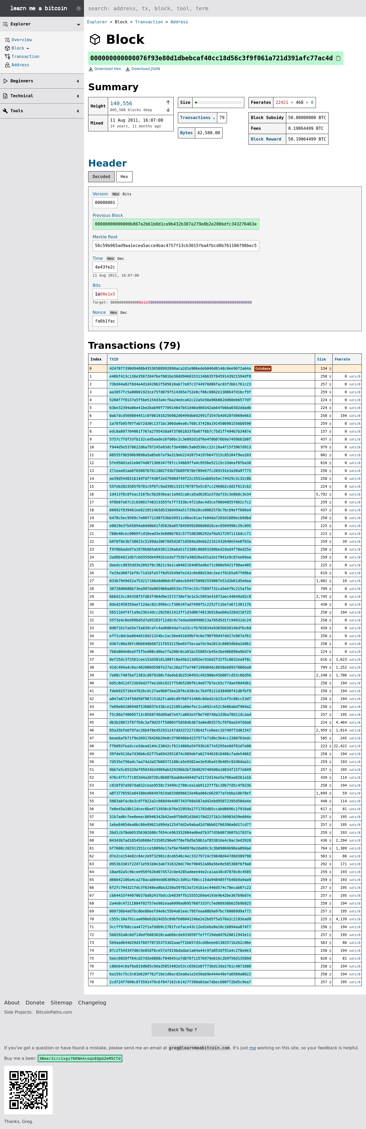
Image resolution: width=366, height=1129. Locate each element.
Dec (121, 258)
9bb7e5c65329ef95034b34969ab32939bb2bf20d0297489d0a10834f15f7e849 (180, 769)
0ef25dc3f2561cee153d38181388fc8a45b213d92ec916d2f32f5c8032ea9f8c (180, 659)
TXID (113, 359)
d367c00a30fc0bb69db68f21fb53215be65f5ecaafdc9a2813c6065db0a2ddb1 (180, 644)
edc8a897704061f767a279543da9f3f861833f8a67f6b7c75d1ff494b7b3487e (180, 431)
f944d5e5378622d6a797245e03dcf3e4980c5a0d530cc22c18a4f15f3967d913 (180, 447)
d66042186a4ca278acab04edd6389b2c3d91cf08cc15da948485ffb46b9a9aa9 (180, 880)
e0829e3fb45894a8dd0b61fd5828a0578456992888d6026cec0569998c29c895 (180, 526)
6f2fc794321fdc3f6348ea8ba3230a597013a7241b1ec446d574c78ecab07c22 (180, 887)
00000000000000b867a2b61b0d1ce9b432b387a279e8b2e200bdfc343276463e (176, 224)
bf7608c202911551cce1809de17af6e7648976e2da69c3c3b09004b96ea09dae (180, 848)
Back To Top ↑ (183, 1029)
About (12, 1002)
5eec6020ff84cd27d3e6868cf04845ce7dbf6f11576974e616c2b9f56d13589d (180, 958)
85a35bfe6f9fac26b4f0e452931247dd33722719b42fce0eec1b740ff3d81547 (180, 730)
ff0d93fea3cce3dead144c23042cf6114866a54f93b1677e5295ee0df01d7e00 (180, 746)
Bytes (186, 132)
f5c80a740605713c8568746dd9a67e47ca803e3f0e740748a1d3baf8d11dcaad (180, 714)
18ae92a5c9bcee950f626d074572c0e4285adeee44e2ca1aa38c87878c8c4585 (180, 872)
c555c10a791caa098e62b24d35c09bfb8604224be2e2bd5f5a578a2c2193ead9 (180, 919)
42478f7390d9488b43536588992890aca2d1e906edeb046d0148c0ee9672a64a (180, 368)
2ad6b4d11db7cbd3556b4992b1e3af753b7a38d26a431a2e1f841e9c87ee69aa (180, 557)
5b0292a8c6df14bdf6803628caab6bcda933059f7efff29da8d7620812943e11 (180, 935)
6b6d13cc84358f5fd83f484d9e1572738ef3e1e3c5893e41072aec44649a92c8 (180, 596)
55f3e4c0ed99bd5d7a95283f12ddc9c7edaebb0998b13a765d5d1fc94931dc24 (180, 620)
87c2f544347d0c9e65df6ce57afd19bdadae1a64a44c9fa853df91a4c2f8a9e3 (180, 950)
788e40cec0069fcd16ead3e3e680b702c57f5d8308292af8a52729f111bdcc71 (180, 533)
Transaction (149, 21)
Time (98, 258)
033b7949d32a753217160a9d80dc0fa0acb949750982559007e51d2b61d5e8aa (180, 581)
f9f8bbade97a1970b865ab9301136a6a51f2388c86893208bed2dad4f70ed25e (180, 549)
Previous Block (108, 215)
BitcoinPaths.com (54, 1012)
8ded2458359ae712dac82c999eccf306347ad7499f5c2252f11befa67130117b (180, 604)
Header (107, 163)
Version (100, 193)
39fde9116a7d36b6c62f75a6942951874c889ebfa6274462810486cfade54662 (180, 754)
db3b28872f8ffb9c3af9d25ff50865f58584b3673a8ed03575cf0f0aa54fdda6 (180, 722)
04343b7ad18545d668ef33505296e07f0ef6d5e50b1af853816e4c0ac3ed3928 (180, 840)
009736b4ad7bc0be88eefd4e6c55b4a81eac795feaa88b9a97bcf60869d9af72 (180, 911)
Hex (124, 176)
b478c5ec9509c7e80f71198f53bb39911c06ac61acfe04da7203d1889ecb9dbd (180, 518)
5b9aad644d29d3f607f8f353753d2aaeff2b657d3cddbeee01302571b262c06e (180, 942)
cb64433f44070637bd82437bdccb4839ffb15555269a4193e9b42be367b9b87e (180, 895)
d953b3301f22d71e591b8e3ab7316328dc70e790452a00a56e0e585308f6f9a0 (180, 864)
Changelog (92, 1002)
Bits (127, 194)
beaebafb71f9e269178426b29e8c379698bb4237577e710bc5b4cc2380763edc (180, 738)
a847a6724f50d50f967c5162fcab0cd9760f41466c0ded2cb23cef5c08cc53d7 (180, 699)
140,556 (121, 103)
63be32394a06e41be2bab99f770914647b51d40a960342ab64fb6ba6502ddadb (180, 408)
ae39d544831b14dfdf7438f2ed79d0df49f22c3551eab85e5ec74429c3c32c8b (180, 478)
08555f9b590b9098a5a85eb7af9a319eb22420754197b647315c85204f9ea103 (180, 455)
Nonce (99, 312)
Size (321, 359)
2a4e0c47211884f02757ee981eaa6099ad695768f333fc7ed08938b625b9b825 (180, 903)
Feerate (342, 359)
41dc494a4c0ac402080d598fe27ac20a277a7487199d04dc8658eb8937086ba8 (180, 667)
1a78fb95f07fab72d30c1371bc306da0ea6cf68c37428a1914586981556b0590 (180, 423)
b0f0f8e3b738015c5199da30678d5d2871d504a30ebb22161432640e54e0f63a (180, 541)
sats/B (354, 376)
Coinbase (262, 368)
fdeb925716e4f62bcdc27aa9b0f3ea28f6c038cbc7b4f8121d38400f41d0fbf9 (180, 691)
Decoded (101, 176)
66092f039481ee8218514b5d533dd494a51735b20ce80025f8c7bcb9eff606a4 (180, 510)
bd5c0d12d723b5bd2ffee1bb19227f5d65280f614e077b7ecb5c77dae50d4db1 (180, 683)
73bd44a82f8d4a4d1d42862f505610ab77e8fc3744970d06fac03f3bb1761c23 (180, 384)
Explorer (97, 21)
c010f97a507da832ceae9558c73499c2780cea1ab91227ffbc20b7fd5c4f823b (180, 785)
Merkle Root (105, 236)
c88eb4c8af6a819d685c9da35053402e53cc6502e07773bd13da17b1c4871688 (180, 966)
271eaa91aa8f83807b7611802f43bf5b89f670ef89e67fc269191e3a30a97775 (180, 471)
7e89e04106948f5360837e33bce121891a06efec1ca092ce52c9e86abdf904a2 (180, 707)
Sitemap (61, 1002)
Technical (21, 95)
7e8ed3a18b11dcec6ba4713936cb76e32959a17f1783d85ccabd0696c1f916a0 (180, 809)
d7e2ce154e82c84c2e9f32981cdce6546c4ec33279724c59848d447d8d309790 (180, 856)
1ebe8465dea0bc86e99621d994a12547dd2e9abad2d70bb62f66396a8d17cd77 (180, 824)
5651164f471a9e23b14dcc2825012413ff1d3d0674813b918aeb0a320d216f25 (180, 612)
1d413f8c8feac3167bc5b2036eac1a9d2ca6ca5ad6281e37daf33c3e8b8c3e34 (180, 494)
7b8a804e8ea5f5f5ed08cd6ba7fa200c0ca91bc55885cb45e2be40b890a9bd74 (180, 651)
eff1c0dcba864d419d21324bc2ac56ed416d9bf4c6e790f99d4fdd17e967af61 (180, 636)
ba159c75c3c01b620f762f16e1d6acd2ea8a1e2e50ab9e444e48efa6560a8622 (180, 974)
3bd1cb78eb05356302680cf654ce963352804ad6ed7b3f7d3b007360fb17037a (180, 832)
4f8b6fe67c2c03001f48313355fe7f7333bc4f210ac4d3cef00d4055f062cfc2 (180, 502)
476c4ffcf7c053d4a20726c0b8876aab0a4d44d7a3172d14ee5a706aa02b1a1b (180, 777)
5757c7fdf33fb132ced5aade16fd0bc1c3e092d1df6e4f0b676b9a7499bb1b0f (180, 439)
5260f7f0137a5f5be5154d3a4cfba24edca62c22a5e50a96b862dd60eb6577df (180, 400)
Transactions (195, 117)
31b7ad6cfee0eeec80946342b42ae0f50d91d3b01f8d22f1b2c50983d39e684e (180, 817)
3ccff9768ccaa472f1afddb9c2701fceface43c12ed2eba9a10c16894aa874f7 (180, 927)
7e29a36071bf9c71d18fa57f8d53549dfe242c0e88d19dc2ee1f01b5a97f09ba (180, 573)
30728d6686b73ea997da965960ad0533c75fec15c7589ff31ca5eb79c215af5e (180, 589)
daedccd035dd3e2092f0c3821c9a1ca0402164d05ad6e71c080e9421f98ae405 (180, 565)
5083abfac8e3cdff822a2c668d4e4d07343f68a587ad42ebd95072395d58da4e (180, 801)
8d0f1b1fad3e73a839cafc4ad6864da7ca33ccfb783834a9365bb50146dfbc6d (180, 628)
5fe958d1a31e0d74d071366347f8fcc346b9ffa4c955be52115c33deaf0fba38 (180, 463)
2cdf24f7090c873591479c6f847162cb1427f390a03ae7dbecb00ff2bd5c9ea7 (180, 982)
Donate (35, 1002)
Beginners (21, 80)
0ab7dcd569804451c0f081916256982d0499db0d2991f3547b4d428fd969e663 (180, 415)
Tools (16, 110)
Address (179, 21)
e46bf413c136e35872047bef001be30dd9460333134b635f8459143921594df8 (180, 376)
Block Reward (266, 139)
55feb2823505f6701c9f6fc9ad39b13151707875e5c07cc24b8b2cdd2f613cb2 (180, 486)
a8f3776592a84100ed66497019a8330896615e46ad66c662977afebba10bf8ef (180, 793)
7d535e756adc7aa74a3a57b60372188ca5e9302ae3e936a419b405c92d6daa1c (180, 762)
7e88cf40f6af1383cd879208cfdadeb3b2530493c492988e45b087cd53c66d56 (180, 675)
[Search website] (225, 8)
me (252, 1047)
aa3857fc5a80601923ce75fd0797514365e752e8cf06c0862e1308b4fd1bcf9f (180, 392)
